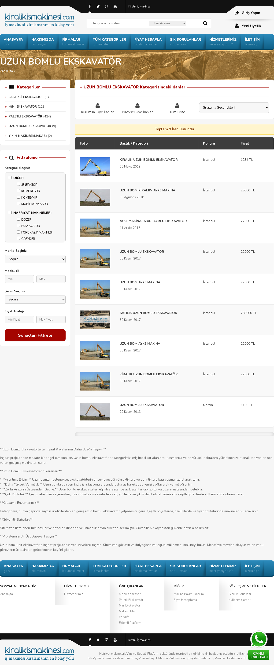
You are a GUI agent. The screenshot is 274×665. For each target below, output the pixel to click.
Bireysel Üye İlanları (137, 108)
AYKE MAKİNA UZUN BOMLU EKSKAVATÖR (153, 221)
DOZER (24, 220)
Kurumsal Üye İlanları (98, 108)
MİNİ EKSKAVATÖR (23, 107)
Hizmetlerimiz (73, 594)
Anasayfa (6, 71)
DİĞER (16, 178)
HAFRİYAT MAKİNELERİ (30, 213)
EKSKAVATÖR (28, 226)
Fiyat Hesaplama (185, 600)
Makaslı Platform (130, 611)
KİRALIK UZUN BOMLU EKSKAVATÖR (149, 159)
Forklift (124, 617)
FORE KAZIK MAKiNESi (34, 232)
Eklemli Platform (130, 623)
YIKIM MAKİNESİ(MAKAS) (28, 136)
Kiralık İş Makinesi (139, 6)
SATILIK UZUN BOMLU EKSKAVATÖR (148, 313)
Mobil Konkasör (130, 594)
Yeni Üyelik (247, 26)
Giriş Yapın (247, 12)
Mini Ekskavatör (129, 605)
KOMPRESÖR (28, 191)
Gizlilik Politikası (240, 594)
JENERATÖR (27, 185)
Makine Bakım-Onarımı (189, 594)
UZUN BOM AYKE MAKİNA (140, 282)
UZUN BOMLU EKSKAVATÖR (30, 126)
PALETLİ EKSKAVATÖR (25, 116)
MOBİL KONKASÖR (32, 204)
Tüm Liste (177, 108)
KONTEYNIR (27, 198)
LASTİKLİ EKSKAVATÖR (26, 97)
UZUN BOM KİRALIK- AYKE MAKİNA (147, 190)
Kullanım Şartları (240, 600)
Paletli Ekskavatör (131, 600)
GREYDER (26, 239)
